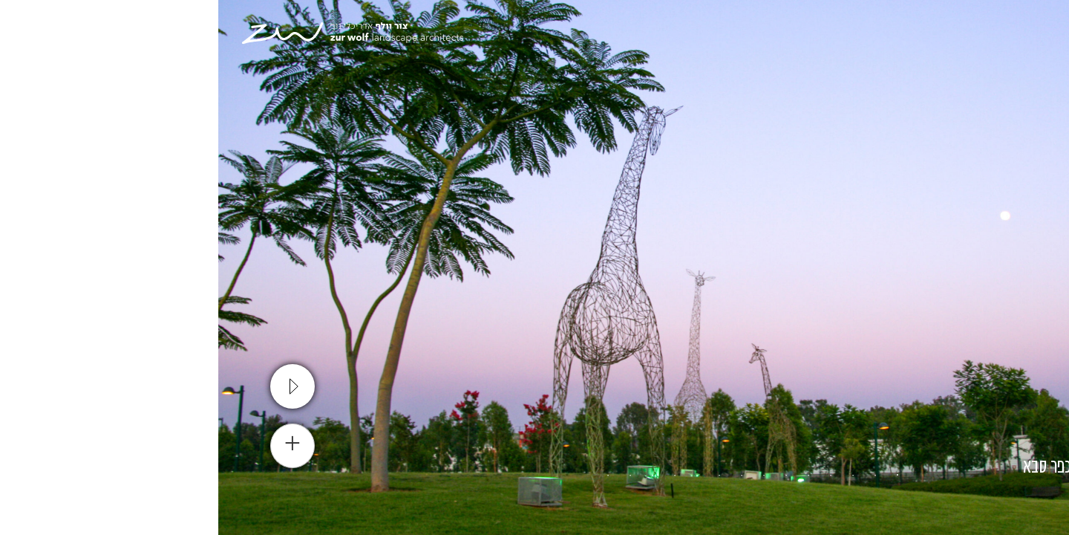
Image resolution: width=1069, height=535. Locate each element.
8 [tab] (523, 475)
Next (26, 267)
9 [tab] (501, 475)
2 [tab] (657, 475)
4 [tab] (612, 475)
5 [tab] (590, 475)
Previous (1043, 267)
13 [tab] (412, 475)
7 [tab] (545, 475)
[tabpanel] (534, 267)
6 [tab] (567, 475)
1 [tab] (679, 475)
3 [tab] (634, 475)
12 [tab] (434, 475)
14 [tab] (389, 475)
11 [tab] (456, 475)
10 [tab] (478, 475)
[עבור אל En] (962, 37)
